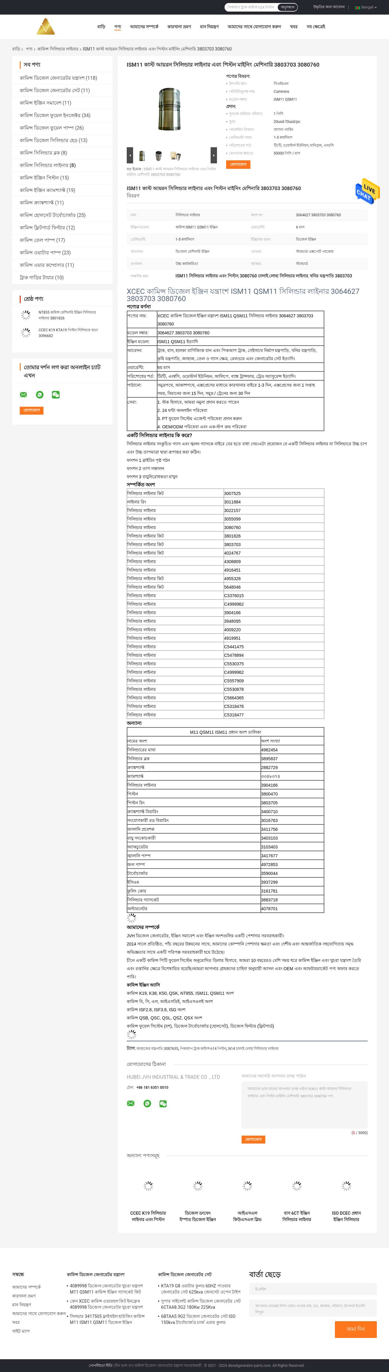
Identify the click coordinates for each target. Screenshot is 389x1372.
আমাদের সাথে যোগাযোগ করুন (254, 26)
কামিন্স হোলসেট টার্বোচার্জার (48, 215)
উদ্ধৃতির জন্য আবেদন (329, 7)
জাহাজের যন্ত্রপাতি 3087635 (157, 1048)
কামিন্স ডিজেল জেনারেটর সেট (50, 90)
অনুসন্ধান (287, 7)
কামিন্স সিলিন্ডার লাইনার (57, 49)
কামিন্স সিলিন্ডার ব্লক (40, 153)
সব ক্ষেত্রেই (316, 26)
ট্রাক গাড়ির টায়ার (37, 277)
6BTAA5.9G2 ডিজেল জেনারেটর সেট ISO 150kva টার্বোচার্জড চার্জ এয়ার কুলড (198, 1319)
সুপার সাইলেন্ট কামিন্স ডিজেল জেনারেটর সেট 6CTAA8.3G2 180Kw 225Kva (201, 1304)
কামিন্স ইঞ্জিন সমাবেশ (40, 103)
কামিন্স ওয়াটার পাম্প (40, 253)
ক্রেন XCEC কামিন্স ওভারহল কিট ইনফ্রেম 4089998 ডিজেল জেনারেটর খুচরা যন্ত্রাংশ (106, 1304)
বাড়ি (101, 26)
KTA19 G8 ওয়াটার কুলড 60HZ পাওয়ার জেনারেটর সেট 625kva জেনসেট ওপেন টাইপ (201, 1288)
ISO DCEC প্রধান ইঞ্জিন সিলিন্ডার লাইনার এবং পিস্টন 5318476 (346, 1216)
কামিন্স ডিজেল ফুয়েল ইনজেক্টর (50, 115)
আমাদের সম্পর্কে (144, 26)
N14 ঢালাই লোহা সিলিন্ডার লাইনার (253, 1048)
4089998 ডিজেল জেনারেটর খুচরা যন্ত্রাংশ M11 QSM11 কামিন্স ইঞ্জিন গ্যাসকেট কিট (106, 1288)
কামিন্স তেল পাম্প (37, 240)
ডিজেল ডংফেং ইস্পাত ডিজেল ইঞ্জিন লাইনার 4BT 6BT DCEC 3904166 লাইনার (198, 1216)
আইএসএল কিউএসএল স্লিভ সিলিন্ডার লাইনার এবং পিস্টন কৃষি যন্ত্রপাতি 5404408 (247, 1216)
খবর (294, 26)
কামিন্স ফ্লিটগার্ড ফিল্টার (42, 228)
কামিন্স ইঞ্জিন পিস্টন (39, 178)
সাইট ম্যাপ (21, 1331)
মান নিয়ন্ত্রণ (209, 26)
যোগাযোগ (238, 164)
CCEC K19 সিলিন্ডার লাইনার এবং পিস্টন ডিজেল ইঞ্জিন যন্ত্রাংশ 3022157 (148, 1216)
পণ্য (117, 26)
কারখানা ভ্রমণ (179, 26)
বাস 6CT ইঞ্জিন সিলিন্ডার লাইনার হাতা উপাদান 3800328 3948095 (297, 1216)
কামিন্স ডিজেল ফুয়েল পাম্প (47, 128)
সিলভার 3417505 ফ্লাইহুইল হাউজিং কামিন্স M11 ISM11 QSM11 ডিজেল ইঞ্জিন (107, 1319)
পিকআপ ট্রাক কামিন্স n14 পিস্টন (203, 1048)
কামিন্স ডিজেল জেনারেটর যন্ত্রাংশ (52, 78)
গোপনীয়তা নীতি (100, 1365)
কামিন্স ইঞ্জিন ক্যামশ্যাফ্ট (42, 190)
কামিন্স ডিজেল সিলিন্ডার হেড (48, 140)
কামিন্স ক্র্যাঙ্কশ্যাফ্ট (37, 203)
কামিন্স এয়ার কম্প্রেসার (42, 265)
